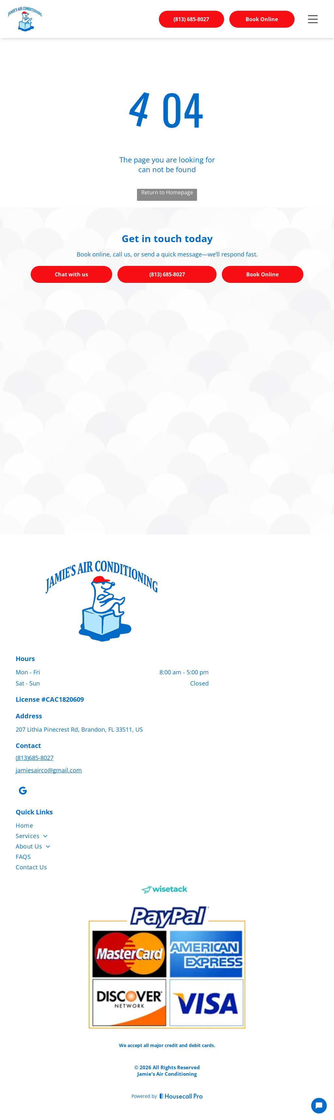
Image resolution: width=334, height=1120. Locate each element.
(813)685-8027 (34, 758)
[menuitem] (167, 827)
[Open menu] (313, 19)
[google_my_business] (23, 792)
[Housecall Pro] (181, 1096)
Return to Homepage (167, 192)
